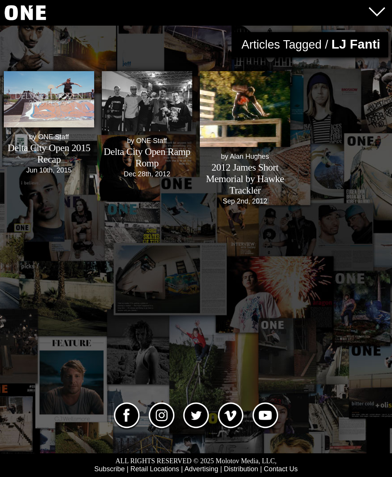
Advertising (202, 469)
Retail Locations (155, 469)
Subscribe (109, 469)
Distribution (241, 469)
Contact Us (281, 469)
